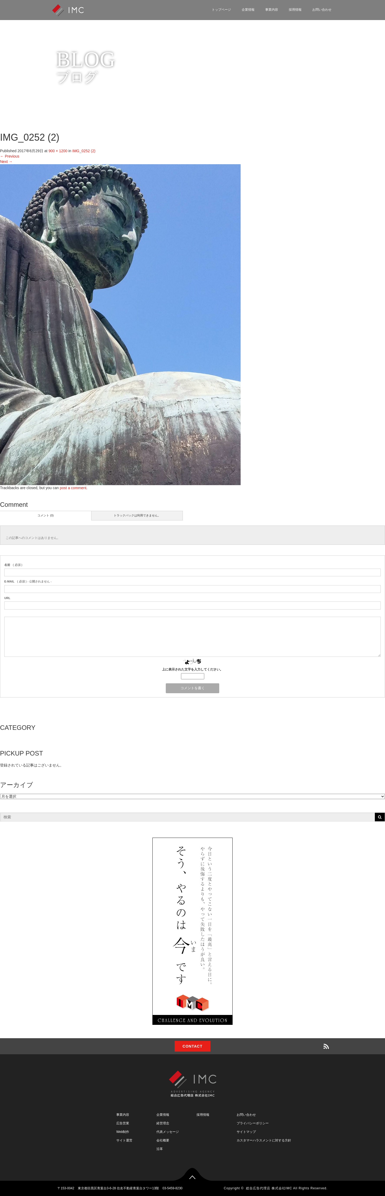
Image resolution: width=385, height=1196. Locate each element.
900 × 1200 (57, 151)
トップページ (221, 9)
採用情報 (295, 9)
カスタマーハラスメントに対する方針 (264, 1140)
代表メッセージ (167, 1132)
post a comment (73, 488)
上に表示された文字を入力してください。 (192, 669)
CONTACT (192, 1046)
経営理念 (162, 1123)
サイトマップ (246, 1132)
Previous (9, 156)
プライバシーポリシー (253, 1123)
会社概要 (162, 1140)
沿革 (159, 1149)
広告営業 (122, 1123)
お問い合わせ (322, 9)
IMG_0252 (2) (83, 151)
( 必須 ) (13, 564)
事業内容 (271, 9)
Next (6, 161)
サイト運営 (124, 1140)
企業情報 (248, 9)
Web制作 (122, 1132)
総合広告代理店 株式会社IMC (269, 1188)
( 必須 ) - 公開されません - (28, 581)
